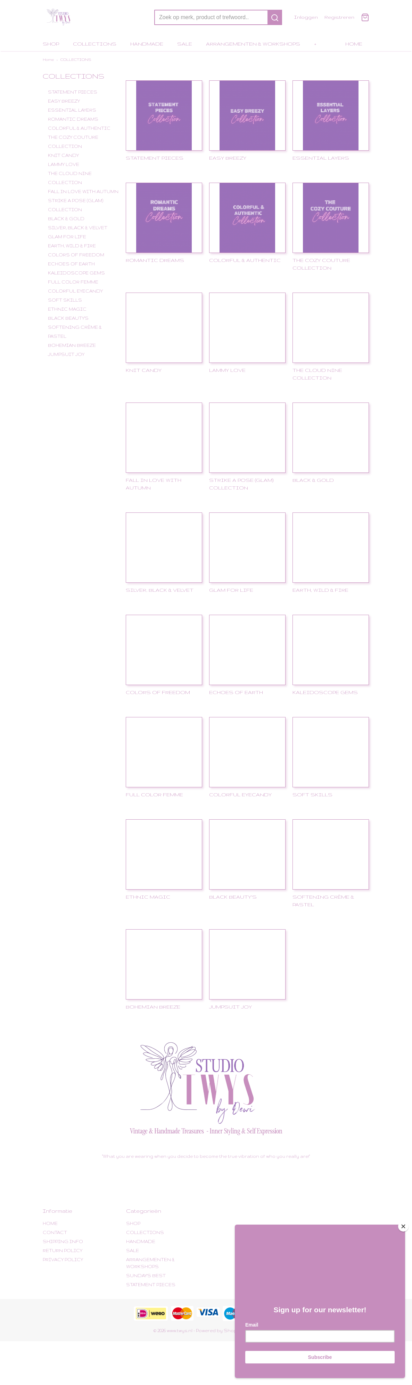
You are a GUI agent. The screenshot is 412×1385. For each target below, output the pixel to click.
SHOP (51, 44)
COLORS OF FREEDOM (76, 255)
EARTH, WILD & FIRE (72, 246)
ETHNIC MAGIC (67, 309)
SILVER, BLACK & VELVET (77, 227)
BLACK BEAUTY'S (68, 318)
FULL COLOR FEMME (73, 282)
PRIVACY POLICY (63, 1259)
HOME (353, 44)
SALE (184, 44)
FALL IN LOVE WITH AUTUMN (83, 191)
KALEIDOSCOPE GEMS (76, 273)
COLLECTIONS (94, 44)
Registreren (339, 17)
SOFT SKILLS (65, 300)
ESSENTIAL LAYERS (72, 110)
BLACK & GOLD (66, 218)
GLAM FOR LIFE (67, 236)
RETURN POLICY (62, 1250)
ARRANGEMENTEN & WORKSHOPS (253, 44)
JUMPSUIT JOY (66, 354)
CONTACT (55, 1232)
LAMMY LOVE (63, 164)
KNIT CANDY (63, 155)
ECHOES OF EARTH (71, 264)
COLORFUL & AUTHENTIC (79, 128)
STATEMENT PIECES (72, 92)
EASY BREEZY (64, 101)
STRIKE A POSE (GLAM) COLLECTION (75, 205)
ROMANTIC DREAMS (73, 119)
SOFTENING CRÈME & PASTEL (75, 332)
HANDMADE (146, 44)
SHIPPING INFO (63, 1241)
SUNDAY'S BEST (146, 1275)
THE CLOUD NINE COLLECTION (70, 178)
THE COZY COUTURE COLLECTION (73, 142)
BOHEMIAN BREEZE (72, 345)
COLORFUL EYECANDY (75, 291)
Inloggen (306, 17)
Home (48, 59)
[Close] (403, 1223)
